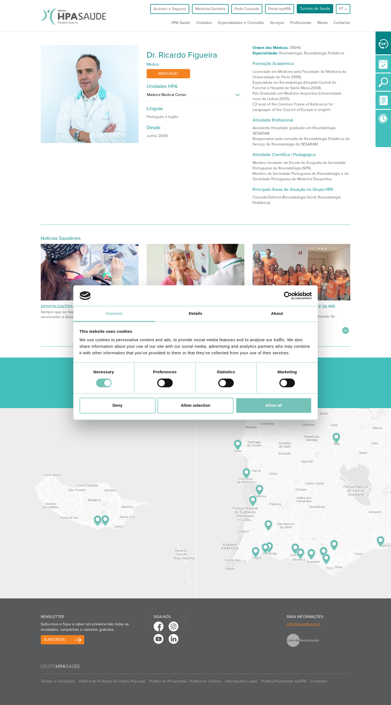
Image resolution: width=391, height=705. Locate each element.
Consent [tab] (114, 313)
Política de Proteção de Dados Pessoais (112, 681)
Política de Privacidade (168, 681)
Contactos (341, 22)
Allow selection (195, 405)
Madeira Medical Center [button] (167, 94)
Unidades (204, 22)
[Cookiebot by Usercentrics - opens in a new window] (288, 295)
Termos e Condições (58, 681)
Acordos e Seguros (169, 9)
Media (322, 22)
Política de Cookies (205, 681)
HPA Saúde (180, 22)
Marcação (168, 73)
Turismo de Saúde (315, 8)
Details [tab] (195, 313)
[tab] (195, 96)
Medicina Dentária (210, 9)
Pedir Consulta (247, 9)
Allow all (273, 405)
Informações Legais (241, 681)
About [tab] (277, 313)
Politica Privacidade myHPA (284, 681)
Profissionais (300, 22)
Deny (117, 405)
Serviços (277, 22)
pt (343, 9)
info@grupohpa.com (303, 624)
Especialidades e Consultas (241, 22)
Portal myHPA (279, 9)
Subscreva (54, 639)
